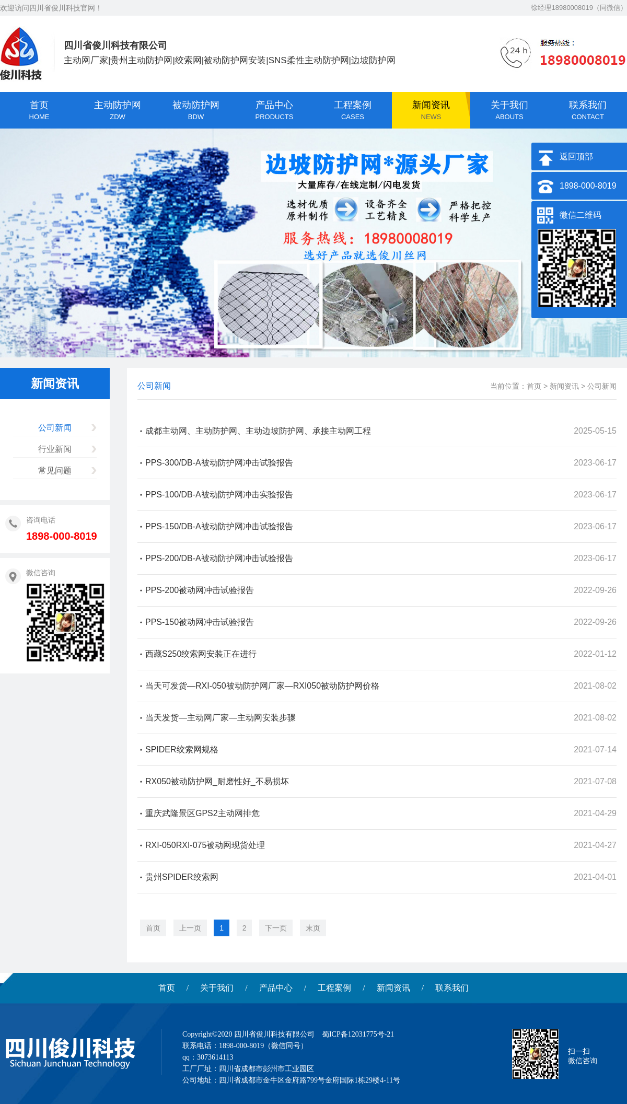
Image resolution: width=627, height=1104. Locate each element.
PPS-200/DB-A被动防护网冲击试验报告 (219, 558)
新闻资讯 (564, 386)
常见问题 (55, 470)
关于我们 (217, 987)
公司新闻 (55, 427)
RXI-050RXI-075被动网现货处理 (205, 845)
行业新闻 (55, 449)
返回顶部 (576, 156)
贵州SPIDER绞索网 (181, 877)
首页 (534, 386)
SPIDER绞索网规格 (181, 749)
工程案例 (334, 987)
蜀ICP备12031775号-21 (358, 1034)
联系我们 (452, 987)
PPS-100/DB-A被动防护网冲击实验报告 (219, 494)
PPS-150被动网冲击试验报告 (199, 622)
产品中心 (276, 987)
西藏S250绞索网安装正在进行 (201, 653)
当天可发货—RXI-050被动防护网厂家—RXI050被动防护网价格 (262, 685)
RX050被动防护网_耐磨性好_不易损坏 (217, 781)
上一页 (190, 928)
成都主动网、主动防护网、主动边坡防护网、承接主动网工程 (258, 430)
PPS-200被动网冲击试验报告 (199, 590)
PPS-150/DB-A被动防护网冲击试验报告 (219, 526)
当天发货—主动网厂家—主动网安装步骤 (220, 717)
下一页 (276, 928)
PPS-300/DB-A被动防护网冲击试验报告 (219, 462)
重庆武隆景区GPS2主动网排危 (202, 813)
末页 (313, 928)
